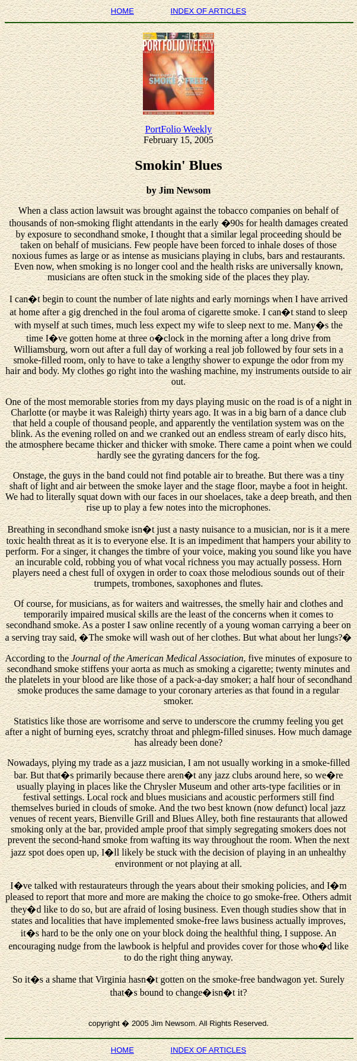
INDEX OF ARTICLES (209, 11)
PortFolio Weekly (178, 129)
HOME (122, 11)
